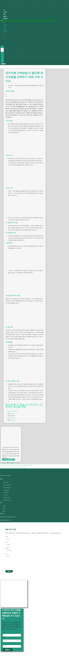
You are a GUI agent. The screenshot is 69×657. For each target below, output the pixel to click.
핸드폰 (7, 548)
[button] (28, 21)
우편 (6, 542)
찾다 (2, 47)
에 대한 (5, 25)
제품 (4, 27)
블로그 (5, 29)
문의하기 (34, 404)
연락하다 (5, 18)
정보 (6, 553)
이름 (6, 536)
